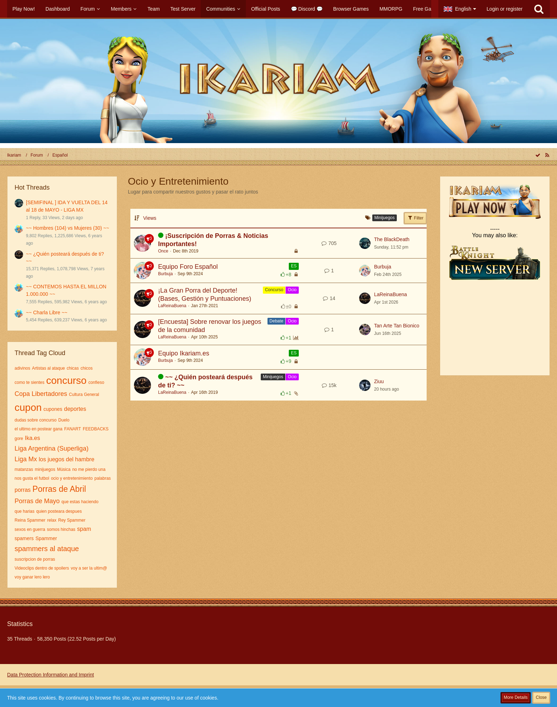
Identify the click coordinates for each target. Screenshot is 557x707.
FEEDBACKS (96, 428)
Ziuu (379, 381)
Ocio (292, 289)
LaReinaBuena (172, 305)
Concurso (274, 289)
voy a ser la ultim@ (89, 568)
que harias (24, 511)
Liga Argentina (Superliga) (51, 448)
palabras (102, 478)
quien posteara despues (59, 511)
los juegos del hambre (66, 459)
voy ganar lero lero (32, 577)
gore (19, 438)
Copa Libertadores (41, 393)
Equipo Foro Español (188, 266)
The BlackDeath (392, 239)
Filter (415, 218)
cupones (52, 409)
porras (23, 490)
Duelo (63, 420)
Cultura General (84, 394)
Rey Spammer (72, 520)
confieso (96, 382)
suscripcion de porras (35, 559)
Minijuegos (273, 376)
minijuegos (45, 469)
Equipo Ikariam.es (183, 353)
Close (541, 697)
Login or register (505, 9)
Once (163, 251)
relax (51, 520)
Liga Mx (26, 459)
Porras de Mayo (37, 501)
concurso (66, 380)
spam (84, 529)
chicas (73, 368)
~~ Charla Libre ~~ (46, 312)
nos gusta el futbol (32, 478)
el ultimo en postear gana (39, 428)
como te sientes (29, 382)
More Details (516, 697)
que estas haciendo (79, 501)
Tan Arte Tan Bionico (396, 325)
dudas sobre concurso (35, 420)
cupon (28, 407)
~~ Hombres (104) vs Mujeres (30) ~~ (67, 228)
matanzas (24, 469)
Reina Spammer (30, 520)
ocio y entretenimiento (71, 478)
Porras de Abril (59, 489)
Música (63, 469)
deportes (75, 409)
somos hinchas (61, 529)
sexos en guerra (30, 529)
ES (294, 265)
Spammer (46, 538)
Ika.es (32, 438)
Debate (276, 321)
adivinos (22, 368)
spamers (24, 538)
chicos (87, 368)
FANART (72, 428)
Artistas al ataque (48, 368)
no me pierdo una (88, 469)
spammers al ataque (47, 549)
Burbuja (165, 273)
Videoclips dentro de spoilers (42, 568)
